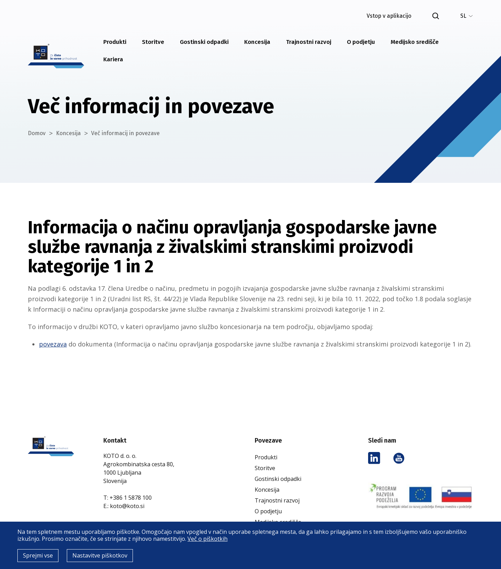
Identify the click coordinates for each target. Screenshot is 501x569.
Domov (37, 133)
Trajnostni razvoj (308, 42)
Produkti (114, 42)
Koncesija (257, 42)
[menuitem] (466, 16)
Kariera (113, 59)
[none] (466, 16)
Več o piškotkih (208, 539)
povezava (53, 344)
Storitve (153, 42)
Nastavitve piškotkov (99, 555)
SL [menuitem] (463, 16)
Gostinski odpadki (204, 42)
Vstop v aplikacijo (389, 16)
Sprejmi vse (38, 555)
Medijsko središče (415, 42)
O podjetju (361, 42)
